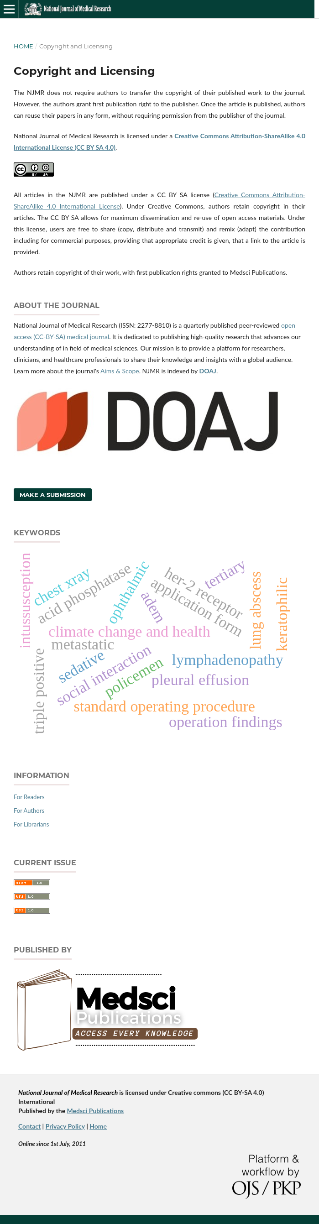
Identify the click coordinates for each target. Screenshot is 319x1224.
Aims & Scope (119, 371)
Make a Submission (53, 494)
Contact (29, 1126)
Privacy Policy (65, 1126)
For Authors (29, 810)
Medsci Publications (95, 1110)
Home (23, 46)
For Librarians (31, 824)
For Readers (29, 796)
